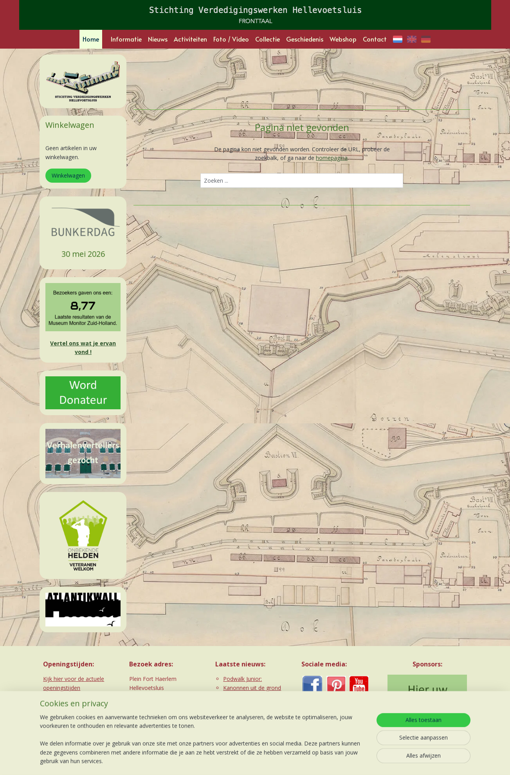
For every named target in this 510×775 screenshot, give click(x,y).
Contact (375, 38)
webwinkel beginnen (266, 761)
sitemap (220, 761)
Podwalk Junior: (242, 678)
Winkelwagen (68, 175)
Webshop (343, 38)
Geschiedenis (304, 38)
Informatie (126, 38)
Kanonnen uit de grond (252, 688)
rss (237, 761)
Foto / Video (231, 38)
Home (91, 38)
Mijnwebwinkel (335, 761)
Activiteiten (190, 38)
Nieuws (158, 38)
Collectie (267, 38)
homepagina (332, 158)
